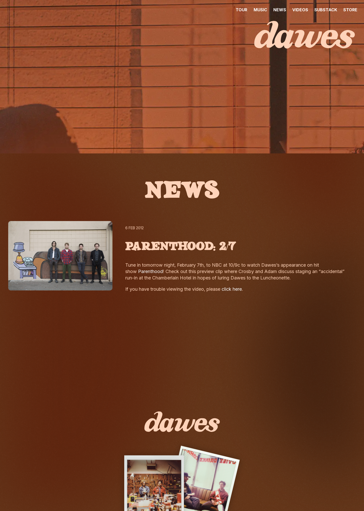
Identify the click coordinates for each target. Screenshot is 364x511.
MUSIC (260, 9)
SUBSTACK (325, 9)
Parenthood (150, 271)
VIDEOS (300, 9)
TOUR (241, 9)
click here (232, 289)
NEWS (279, 9)
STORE (350, 9)
